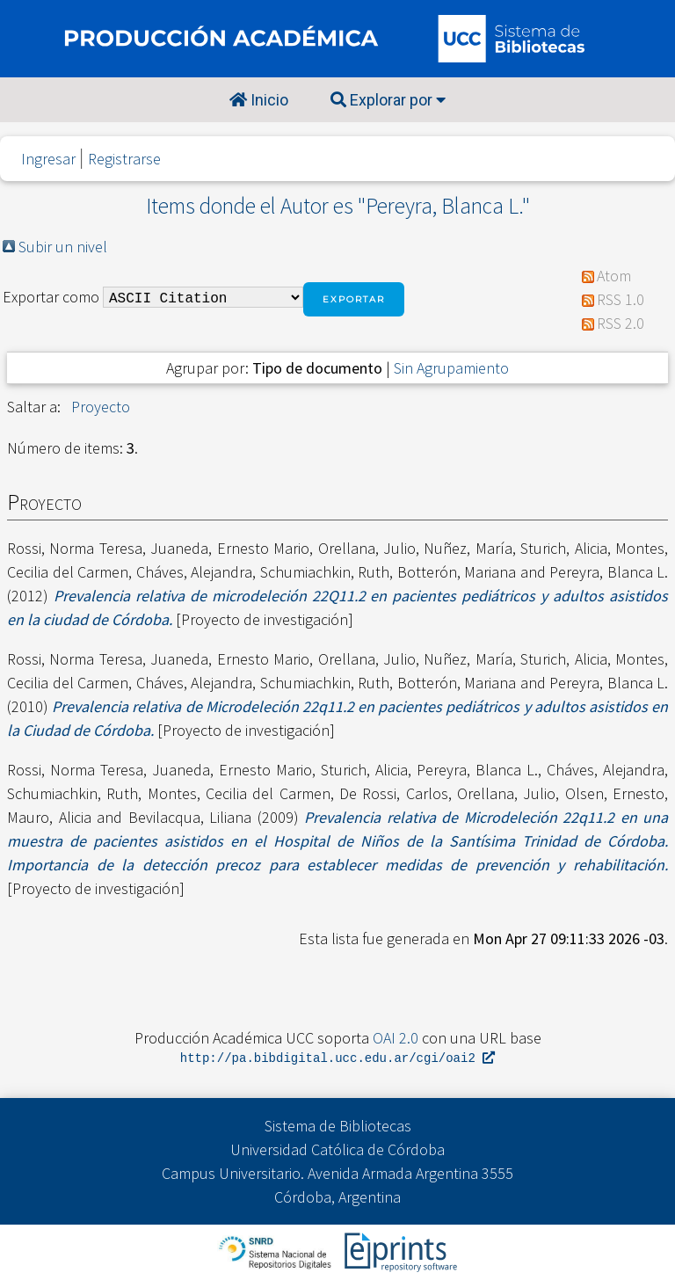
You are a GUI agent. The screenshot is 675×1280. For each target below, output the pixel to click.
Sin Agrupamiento (451, 368)
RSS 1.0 (620, 299)
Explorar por (388, 100)
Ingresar (48, 159)
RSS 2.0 (620, 323)
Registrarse (124, 159)
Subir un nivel (62, 246)
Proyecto (100, 406)
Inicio (258, 100)
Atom (614, 275)
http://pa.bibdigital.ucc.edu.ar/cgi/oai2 (337, 1059)
